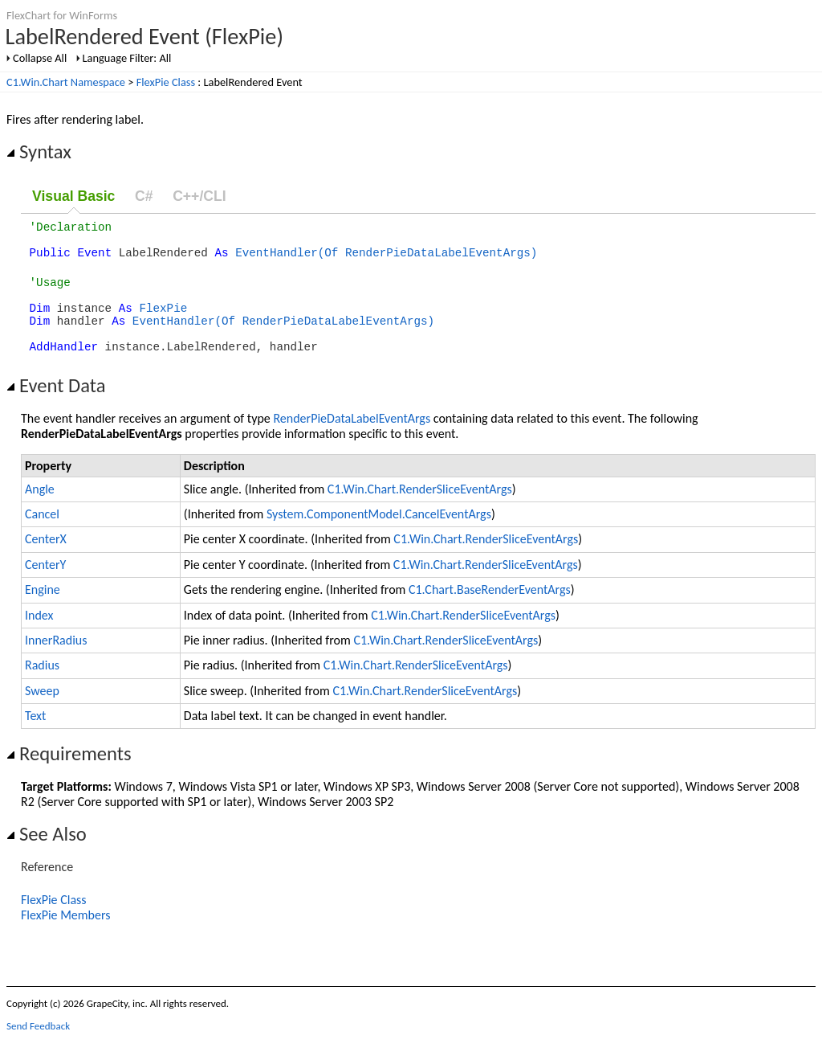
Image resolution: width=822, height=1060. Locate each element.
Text (35, 737)
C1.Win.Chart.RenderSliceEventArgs (420, 510)
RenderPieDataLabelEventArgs (351, 440)
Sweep (42, 712)
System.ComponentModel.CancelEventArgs (379, 535)
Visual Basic (73, 196)
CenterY (45, 586)
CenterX (46, 560)
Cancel (42, 535)
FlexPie (163, 321)
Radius (42, 686)
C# (144, 196)
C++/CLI (199, 196)
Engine (42, 611)
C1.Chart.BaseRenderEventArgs (490, 611)
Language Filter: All (127, 58)
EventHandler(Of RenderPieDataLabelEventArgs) (386, 259)
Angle (40, 510)
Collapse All (40, 58)
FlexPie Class (165, 82)
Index (39, 637)
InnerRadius (56, 661)
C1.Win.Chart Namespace (65, 82)
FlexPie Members (66, 936)
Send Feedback (38, 1048)
